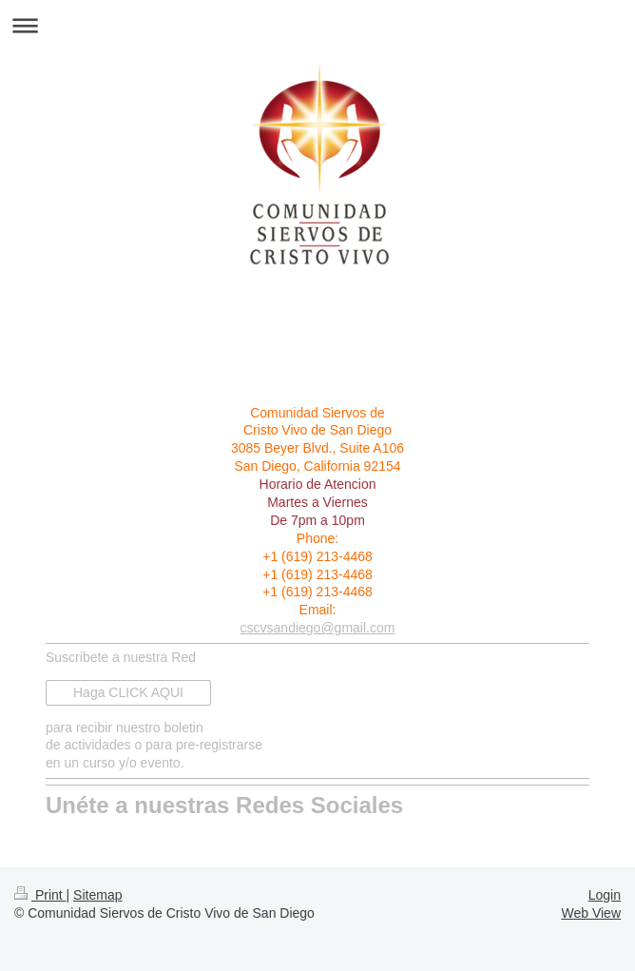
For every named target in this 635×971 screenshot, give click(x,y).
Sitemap (97, 895)
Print (40, 895)
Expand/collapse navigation (317, 25)
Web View (591, 913)
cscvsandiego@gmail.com (318, 627)
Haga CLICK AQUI (128, 692)
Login (604, 895)
